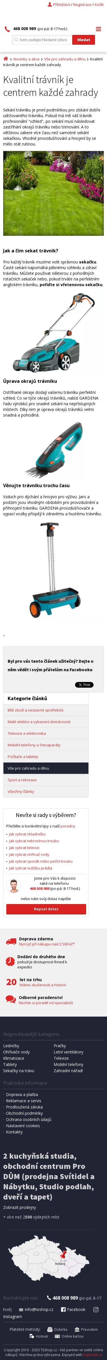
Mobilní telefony (68, 1064)
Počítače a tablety (23, 756)
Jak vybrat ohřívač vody (29, 854)
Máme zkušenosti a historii (43, 984)
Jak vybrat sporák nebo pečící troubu (40, 861)
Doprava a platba (22, 1094)
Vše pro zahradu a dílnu (65, 59)
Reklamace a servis (23, 1100)
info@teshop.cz (36, 1309)
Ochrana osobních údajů (28, 1119)
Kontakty (14, 1132)
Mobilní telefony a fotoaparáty (34, 744)
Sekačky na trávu (18, 1070)
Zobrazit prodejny (19, 1207)
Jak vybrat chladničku (27, 834)
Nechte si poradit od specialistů (46, 1002)
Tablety (10, 1064)
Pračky (60, 1045)
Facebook (72, 1309)
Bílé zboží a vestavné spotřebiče (36, 710)
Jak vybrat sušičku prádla (30, 868)
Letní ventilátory (68, 1052)
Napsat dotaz (46, 908)
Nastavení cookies (23, 1125)
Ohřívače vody (16, 1052)
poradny (67, 826)
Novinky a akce (26, 59)
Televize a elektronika (27, 733)
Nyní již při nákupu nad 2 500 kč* (47, 944)
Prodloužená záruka (24, 1107)
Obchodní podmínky (24, 1113)
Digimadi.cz (92, 1354)
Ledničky (11, 1045)
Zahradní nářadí (68, 1070)
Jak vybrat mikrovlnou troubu (34, 840)
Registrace (82, 4)
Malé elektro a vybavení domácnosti (39, 721)
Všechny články (21, 791)
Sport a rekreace (22, 779)
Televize (61, 1058)
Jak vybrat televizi (24, 847)
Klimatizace (13, 1058)
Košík (99, 4)
